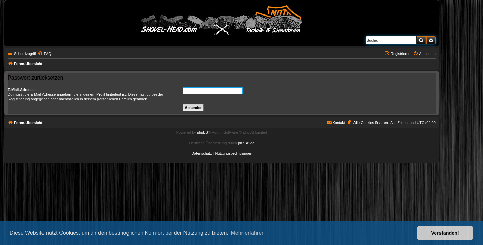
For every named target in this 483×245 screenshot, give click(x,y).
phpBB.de (246, 143)
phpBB (202, 132)
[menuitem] (44, 54)
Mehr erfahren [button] (248, 233)
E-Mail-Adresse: (22, 90)
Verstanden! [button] (445, 233)
